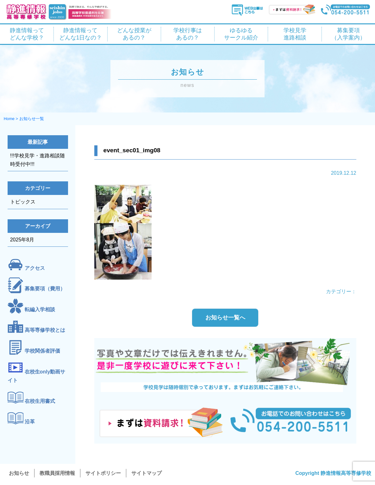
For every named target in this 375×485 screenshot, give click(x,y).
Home (9, 118)
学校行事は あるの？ (187, 34)
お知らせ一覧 (31, 118)
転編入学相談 (40, 309)
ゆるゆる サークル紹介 (241, 34)
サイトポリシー (103, 473)
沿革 (30, 421)
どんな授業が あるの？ (134, 34)
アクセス (35, 268)
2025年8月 (22, 239)
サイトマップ (146, 473)
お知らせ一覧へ (225, 317)
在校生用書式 (40, 401)
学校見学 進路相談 (295, 34)
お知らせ (19, 473)
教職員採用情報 (57, 473)
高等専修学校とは (45, 330)
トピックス (22, 201)
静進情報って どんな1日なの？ (80, 34)
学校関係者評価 (42, 351)
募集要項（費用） (45, 289)
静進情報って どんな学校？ (27, 34)
